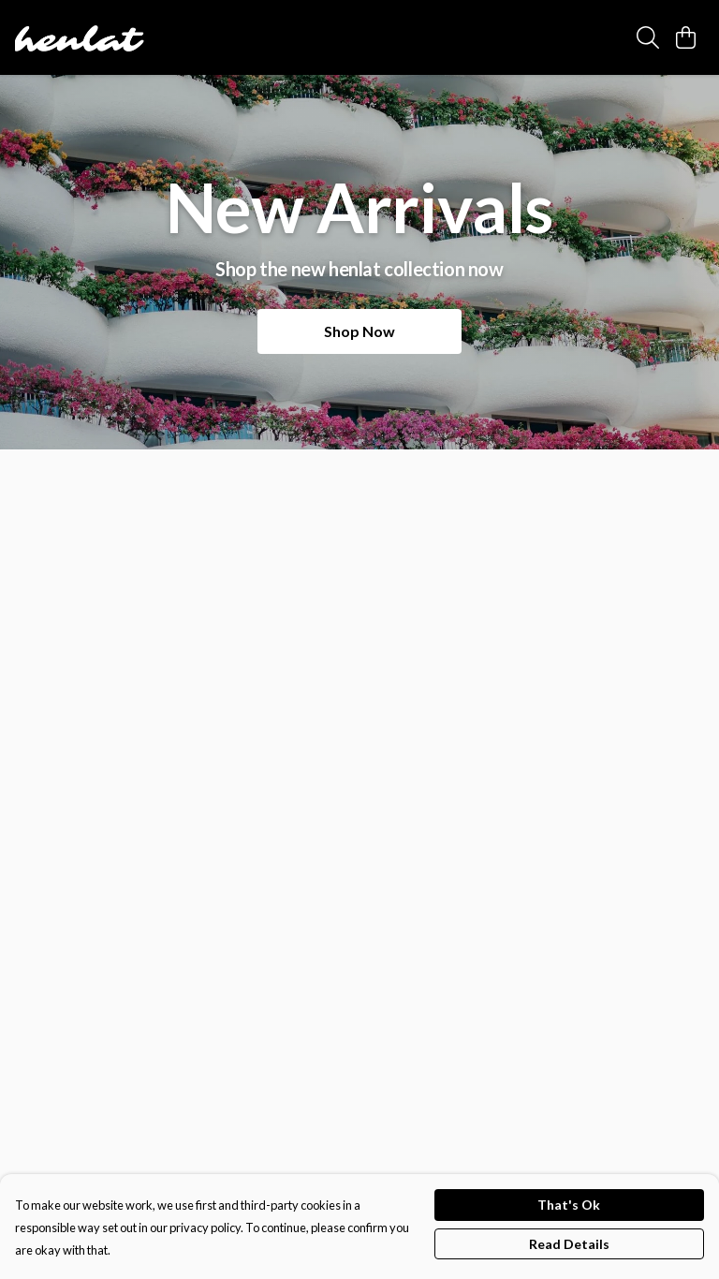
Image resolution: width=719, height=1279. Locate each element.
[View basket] (685, 37)
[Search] (648, 37)
